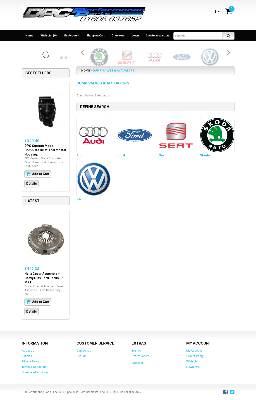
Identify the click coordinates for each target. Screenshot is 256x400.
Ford (121, 155)
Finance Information (35, 372)
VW (79, 199)
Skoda (205, 155)
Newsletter (193, 367)
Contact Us (84, 350)
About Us (28, 350)
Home (29, 35)
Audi (80, 155)
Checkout (118, 35)
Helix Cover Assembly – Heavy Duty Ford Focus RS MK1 (44, 278)
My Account (71, 35)
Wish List (192, 361)
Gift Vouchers (140, 356)
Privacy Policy (30, 361)
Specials (137, 362)
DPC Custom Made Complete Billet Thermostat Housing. (45, 150)
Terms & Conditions (34, 367)
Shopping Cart (95, 35)
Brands (136, 350)
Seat (162, 155)
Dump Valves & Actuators (113, 70)
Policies (27, 356)
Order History (194, 356)
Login (135, 35)
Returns (81, 356)
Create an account (158, 35)
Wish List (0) (49, 35)
